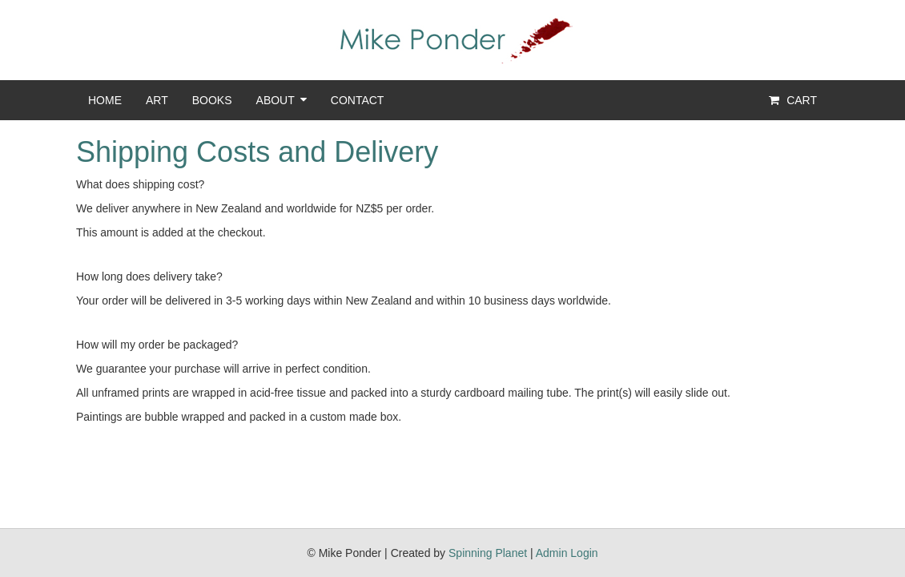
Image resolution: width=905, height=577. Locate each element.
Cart (791, 100)
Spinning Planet (487, 553)
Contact (357, 100)
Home (105, 100)
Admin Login (567, 553)
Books (212, 100)
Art (157, 100)
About (275, 100)
